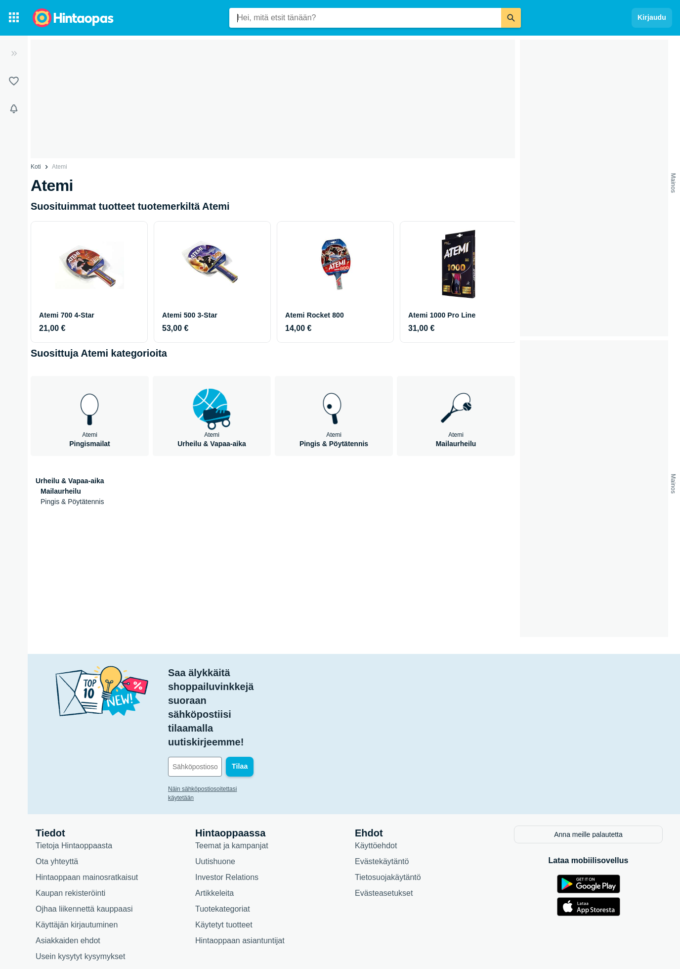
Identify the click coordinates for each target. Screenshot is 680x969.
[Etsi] (511, 18)
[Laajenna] (14, 53)
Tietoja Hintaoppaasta (74, 775)
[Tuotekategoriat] (14, 18)
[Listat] (14, 81)
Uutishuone (215, 791)
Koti (36, 166)
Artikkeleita (214, 823)
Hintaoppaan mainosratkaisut (87, 807)
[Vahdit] (14, 109)
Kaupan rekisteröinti (70, 823)
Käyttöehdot (376, 775)
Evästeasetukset (384, 823)
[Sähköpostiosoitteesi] (235, 697)
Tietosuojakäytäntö (388, 807)
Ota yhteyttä (57, 791)
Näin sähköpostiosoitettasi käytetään (216, 719)
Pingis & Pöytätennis (72, 502)
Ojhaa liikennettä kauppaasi (84, 838)
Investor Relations (226, 807)
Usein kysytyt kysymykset (80, 886)
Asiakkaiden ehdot (68, 870)
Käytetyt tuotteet (224, 854)
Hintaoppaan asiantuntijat (240, 870)
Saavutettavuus (63, 902)
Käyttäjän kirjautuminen (77, 854)
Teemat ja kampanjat (231, 775)
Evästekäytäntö (382, 791)
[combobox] (365, 18)
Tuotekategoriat (222, 838)
